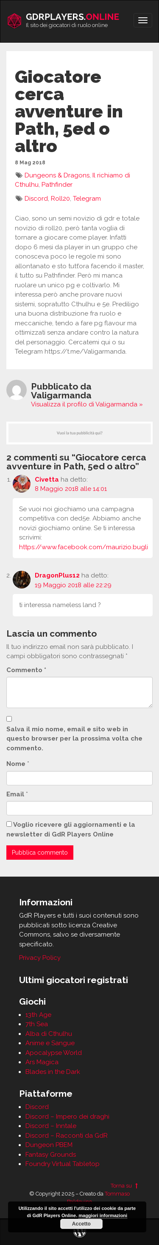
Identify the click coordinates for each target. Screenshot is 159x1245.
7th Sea (36, 1024)
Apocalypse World (53, 1053)
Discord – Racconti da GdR (66, 1135)
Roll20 (60, 198)
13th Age (38, 1015)
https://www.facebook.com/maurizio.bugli (83, 547)
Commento (26, 670)
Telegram (87, 198)
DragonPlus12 (57, 575)
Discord (36, 198)
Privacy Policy (40, 958)
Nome (15, 764)
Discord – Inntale (50, 1126)
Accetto (81, 1224)
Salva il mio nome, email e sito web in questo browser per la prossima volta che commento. (74, 738)
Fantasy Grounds (50, 1154)
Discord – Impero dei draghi (67, 1116)
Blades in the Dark (52, 1072)
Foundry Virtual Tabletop (62, 1164)
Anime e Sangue (50, 1043)
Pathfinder (57, 184)
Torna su (125, 1185)
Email (15, 794)
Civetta (47, 479)
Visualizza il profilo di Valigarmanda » (87, 404)
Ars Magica (42, 1062)
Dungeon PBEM (49, 1145)
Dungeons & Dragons (57, 175)
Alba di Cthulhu (48, 1034)
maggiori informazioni (102, 1215)
